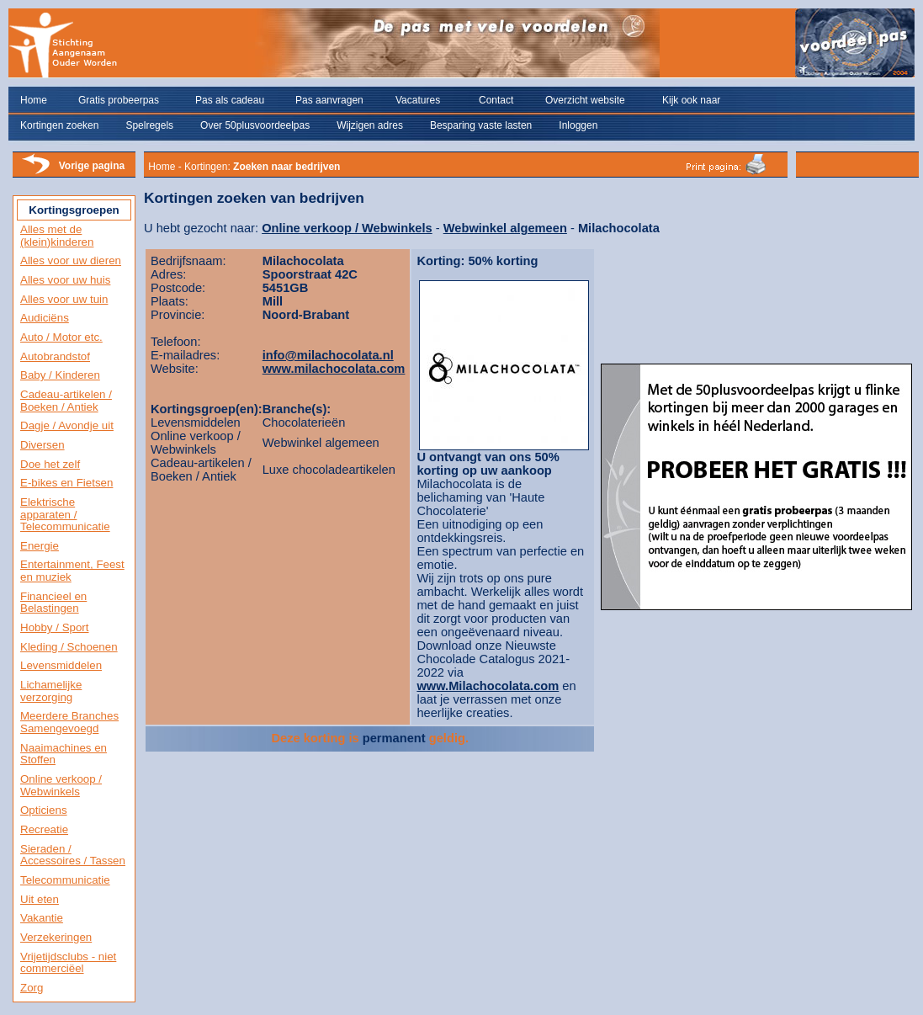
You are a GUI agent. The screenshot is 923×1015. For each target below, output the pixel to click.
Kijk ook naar (691, 100)
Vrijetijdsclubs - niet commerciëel (68, 962)
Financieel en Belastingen (53, 602)
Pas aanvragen (329, 100)
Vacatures (417, 100)
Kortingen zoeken (59, 125)
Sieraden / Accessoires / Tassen (72, 855)
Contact (496, 100)
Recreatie (44, 829)
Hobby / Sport (54, 627)
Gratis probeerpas (118, 100)
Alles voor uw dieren (70, 260)
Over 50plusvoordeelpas (255, 125)
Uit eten (39, 899)
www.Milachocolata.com (487, 686)
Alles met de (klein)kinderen (56, 235)
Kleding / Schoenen (69, 646)
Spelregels (149, 125)
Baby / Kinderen (60, 375)
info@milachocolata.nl (328, 355)
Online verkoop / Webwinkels (61, 785)
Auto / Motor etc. (61, 337)
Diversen (42, 444)
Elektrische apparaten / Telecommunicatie (65, 514)
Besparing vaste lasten (481, 125)
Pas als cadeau (229, 100)
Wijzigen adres (370, 125)
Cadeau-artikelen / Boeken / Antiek (66, 400)
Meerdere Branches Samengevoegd (69, 722)
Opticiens (43, 810)
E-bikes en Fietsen (66, 482)
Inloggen (578, 125)
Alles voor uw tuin (64, 299)
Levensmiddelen (61, 665)
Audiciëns (44, 317)
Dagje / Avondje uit (67, 425)
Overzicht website (585, 100)
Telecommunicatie (65, 880)
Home (33, 100)
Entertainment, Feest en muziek (72, 570)
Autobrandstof (55, 356)
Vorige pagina (92, 166)
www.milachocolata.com (334, 368)
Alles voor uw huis (65, 280)
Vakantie (41, 917)
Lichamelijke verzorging (51, 691)
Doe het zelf (50, 464)
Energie (39, 545)
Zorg (31, 987)
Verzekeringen (56, 937)
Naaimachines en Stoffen (63, 754)
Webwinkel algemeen (505, 228)
